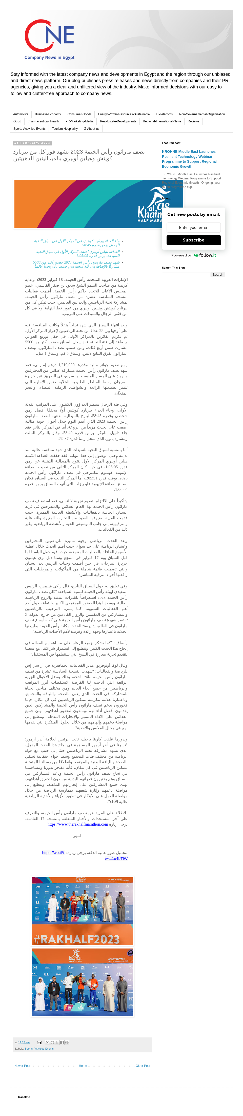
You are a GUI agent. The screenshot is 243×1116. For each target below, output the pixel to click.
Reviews (193, 121)
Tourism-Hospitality (65, 129)
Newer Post (22, 1066)
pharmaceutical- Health (43, 121)
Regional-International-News (162, 121)
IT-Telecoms (164, 114)
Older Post (143, 1066)
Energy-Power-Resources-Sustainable (124, 114)
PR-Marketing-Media (79, 121)
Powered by (193, 255)
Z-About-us (91, 129)
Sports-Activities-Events (29, 129)
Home (83, 1066)
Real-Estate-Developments (118, 121)
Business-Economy (48, 114)
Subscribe (194, 240)
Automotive (20, 114)
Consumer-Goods (80, 114)
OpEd (17, 121)
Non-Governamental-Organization (202, 114)
